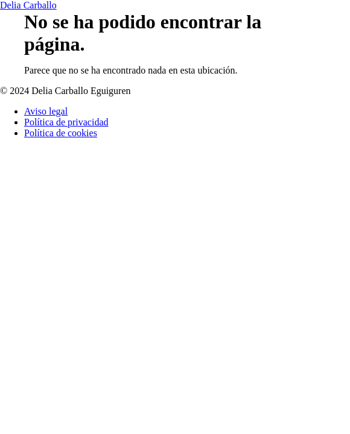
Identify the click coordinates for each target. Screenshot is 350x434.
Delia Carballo (28, 5)
